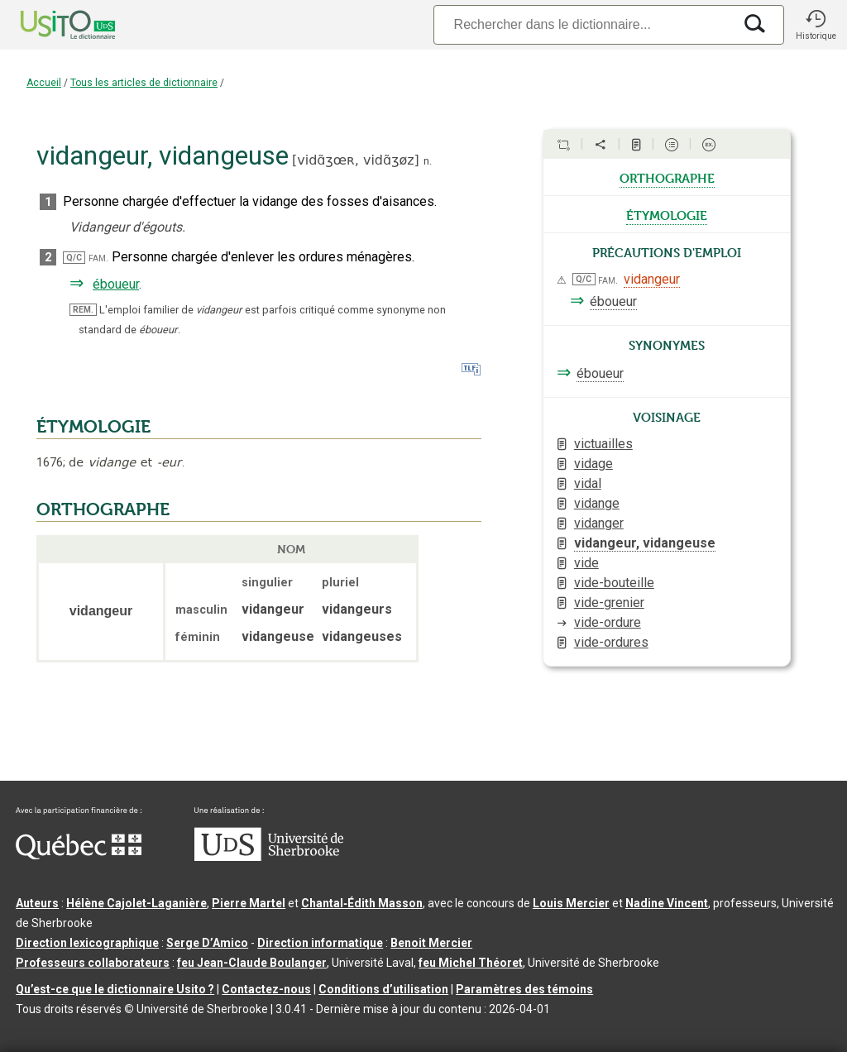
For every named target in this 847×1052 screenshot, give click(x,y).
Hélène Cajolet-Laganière (136, 903)
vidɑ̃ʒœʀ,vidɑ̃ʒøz (355, 160)
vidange (597, 503)
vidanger (599, 523)
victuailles (603, 444)
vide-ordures (611, 642)
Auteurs (37, 903)
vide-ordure (607, 622)
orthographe (667, 177)
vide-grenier (609, 602)
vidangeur (652, 279)
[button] (815, 25)
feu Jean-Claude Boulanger (252, 962)
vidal (587, 483)
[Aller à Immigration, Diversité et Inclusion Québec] (78, 855)
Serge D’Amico (207, 942)
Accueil (43, 82)
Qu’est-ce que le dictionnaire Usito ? (115, 989)
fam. (98, 258)
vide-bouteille (614, 583)
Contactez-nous (266, 989)
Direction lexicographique (87, 942)
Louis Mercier (571, 903)
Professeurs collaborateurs (93, 962)
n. (428, 161)
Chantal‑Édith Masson (362, 903)
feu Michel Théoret (471, 962)
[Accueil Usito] (49, 25)
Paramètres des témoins (524, 989)
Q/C (74, 257)
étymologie (666, 214)
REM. (83, 309)
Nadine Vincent (666, 903)
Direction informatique (320, 942)
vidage (593, 463)
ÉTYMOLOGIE (93, 427)
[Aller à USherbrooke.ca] (268, 856)
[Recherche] (583, 24)
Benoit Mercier (431, 942)
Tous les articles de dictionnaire (144, 82)
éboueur (116, 284)
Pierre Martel (248, 903)
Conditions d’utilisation (383, 989)
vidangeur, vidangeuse (644, 543)
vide (586, 563)
